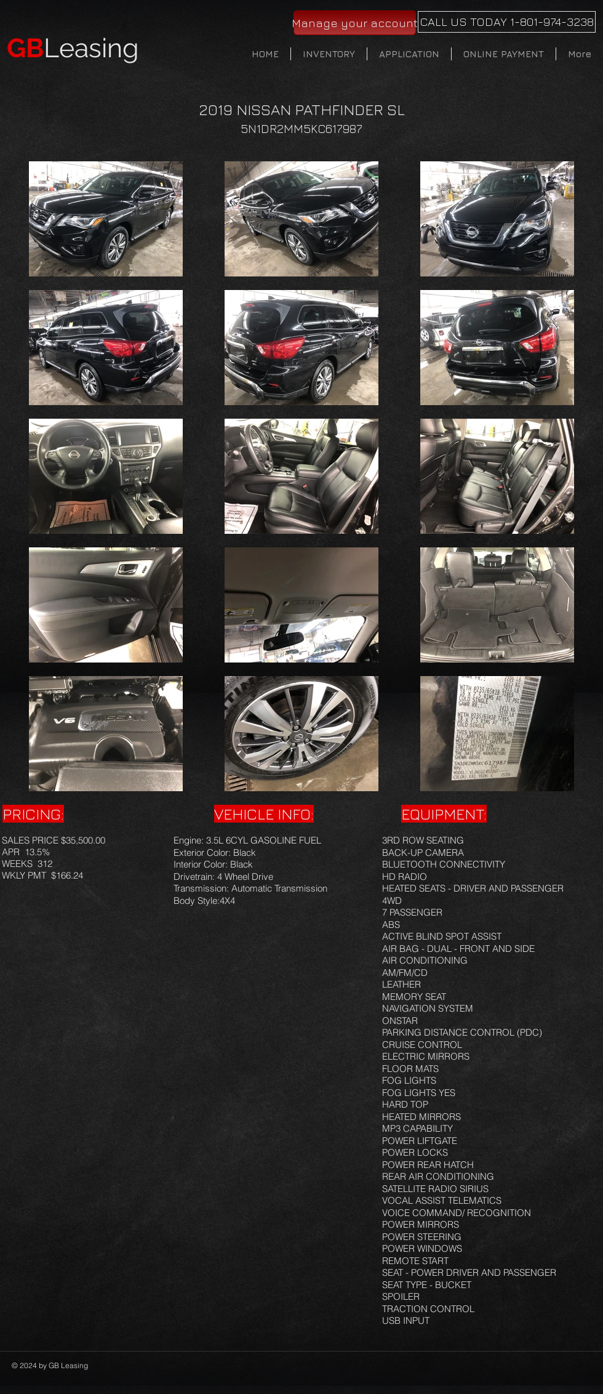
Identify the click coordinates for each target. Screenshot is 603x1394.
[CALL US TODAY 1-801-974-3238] (507, 22)
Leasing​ (73, 48)
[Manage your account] (355, 22)
